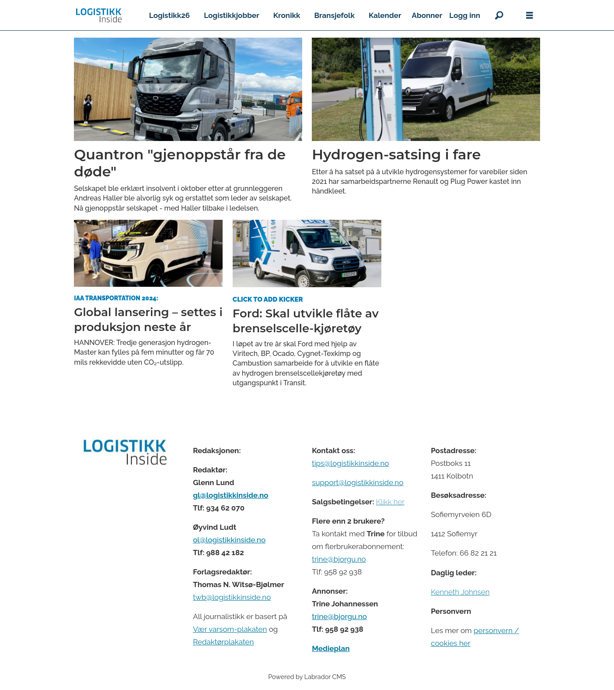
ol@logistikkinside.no (229, 539)
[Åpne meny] (529, 15)
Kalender (385, 15)
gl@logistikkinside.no (230, 495)
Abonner (427, 15)
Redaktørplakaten (223, 641)
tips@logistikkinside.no (350, 463)
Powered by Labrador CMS (307, 676)
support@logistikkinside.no (357, 482)
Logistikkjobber (231, 15)
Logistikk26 (169, 15)
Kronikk (286, 15)
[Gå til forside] (99, 15)
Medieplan (330, 648)
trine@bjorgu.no (339, 559)
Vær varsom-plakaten (230, 629)
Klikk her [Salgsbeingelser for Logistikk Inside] (390, 501)
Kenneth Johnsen (460, 592)
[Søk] (499, 15)
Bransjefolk (334, 15)
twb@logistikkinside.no (232, 597)
